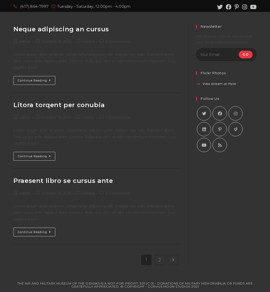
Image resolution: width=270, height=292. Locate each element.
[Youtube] (204, 145)
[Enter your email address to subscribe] (226, 54)
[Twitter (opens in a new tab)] (219, 7)
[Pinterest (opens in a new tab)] (237, 7)
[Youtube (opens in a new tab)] (253, 7)
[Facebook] (220, 113)
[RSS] (220, 145)
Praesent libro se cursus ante (63, 180)
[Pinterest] (220, 129)
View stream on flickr (220, 84)
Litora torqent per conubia (59, 105)
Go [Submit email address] (246, 54)
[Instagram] (235, 113)
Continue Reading (36, 79)
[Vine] (235, 129)
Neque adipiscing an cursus (61, 29)
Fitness (88, 41)
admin (25, 41)
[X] (204, 113)
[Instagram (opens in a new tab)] (245, 7)
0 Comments (117, 41)
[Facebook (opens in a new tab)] (228, 7)
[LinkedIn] (204, 129)
